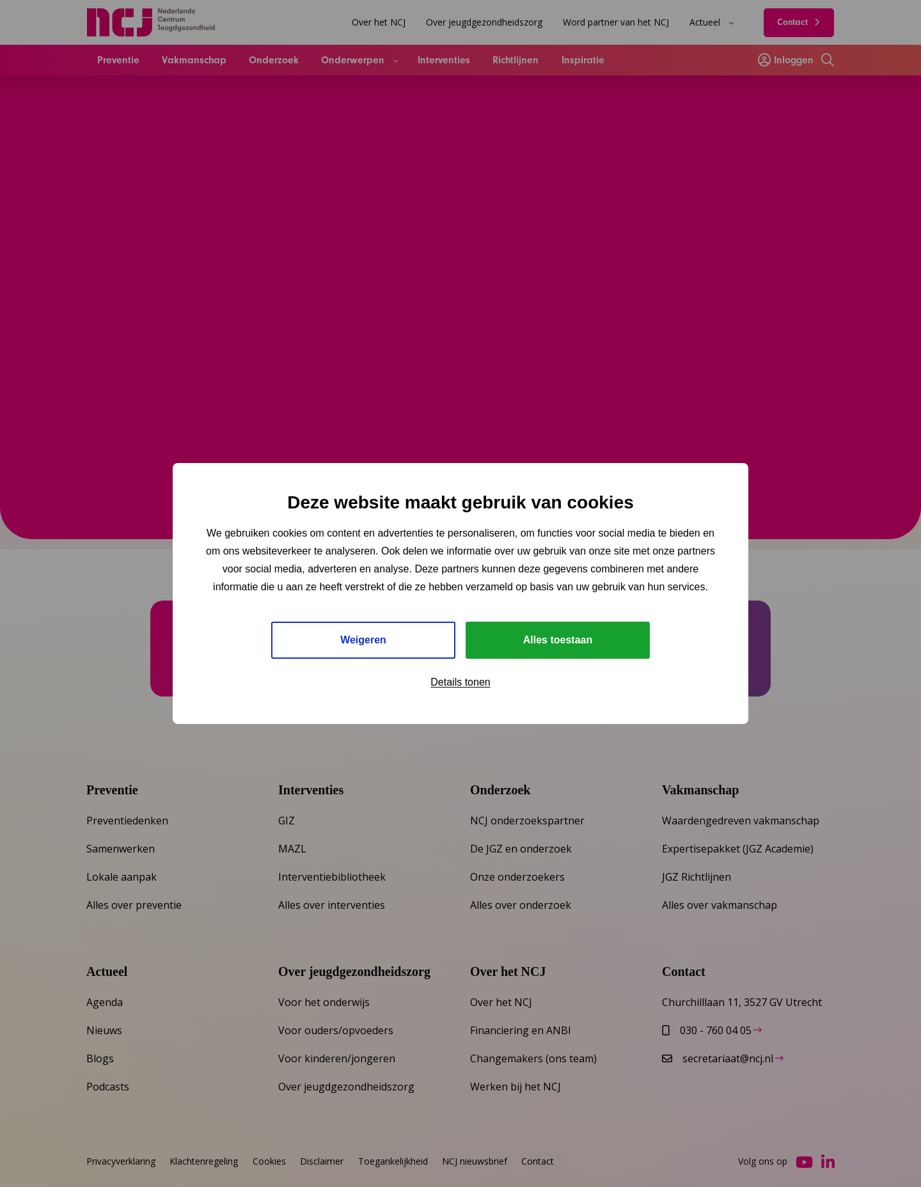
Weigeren (363, 639)
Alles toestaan (557, 639)
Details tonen (460, 682)
